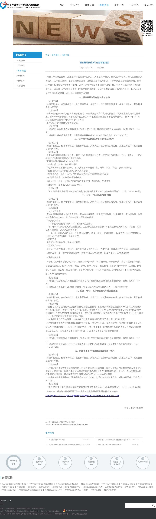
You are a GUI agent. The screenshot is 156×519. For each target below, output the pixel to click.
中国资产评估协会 (8, 487)
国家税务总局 (57, 487)
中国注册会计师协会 (128, 484)
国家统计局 (32, 487)
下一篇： (67, 424)
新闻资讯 (55, 55)
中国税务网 (21, 487)
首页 (62, 5)
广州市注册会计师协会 (73, 490)
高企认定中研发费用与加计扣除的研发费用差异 (65, 444)
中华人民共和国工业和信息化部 (67, 484)
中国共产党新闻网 (110, 490)
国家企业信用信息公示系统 (92, 487)
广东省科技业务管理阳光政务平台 (30, 490)
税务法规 (65, 55)
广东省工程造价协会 (9, 490)
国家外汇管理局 (44, 487)
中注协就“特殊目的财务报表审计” (110, 444)
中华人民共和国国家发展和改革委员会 (13, 484)
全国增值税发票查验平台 (113, 487)
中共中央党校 (96, 490)
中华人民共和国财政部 (110, 484)
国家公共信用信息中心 (72, 487)
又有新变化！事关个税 (57, 440)
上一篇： (60, 422)
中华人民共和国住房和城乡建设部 (41, 484)
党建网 (86, 490)
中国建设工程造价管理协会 (90, 484)
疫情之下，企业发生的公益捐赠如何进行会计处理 (115, 440)
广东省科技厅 (130, 487)
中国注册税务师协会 (145, 484)
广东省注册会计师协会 (145, 487)
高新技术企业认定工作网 (53, 490)
